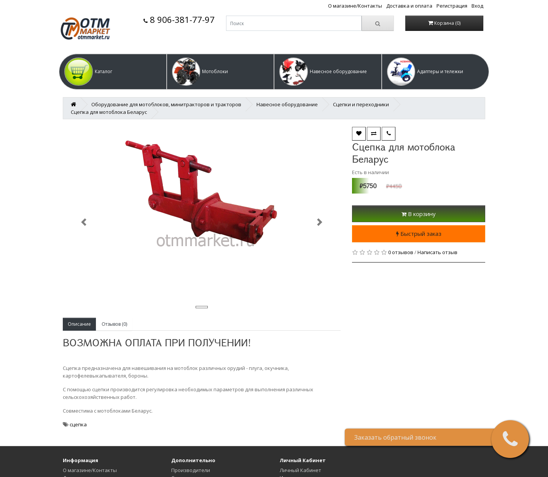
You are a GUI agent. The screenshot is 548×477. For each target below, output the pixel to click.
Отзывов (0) (114, 324)
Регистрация (451, 5)
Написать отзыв (437, 252)
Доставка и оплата (409, 5)
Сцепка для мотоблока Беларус (109, 112)
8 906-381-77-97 (179, 20)
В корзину (418, 214)
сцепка (78, 424)
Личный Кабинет (300, 470)
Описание (79, 324)
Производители (190, 470)
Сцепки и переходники (361, 104)
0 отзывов (400, 252)
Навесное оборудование (287, 104)
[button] (113, 72)
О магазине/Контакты (355, 5)
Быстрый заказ (418, 233)
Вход (477, 5)
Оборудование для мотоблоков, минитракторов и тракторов (166, 104)
